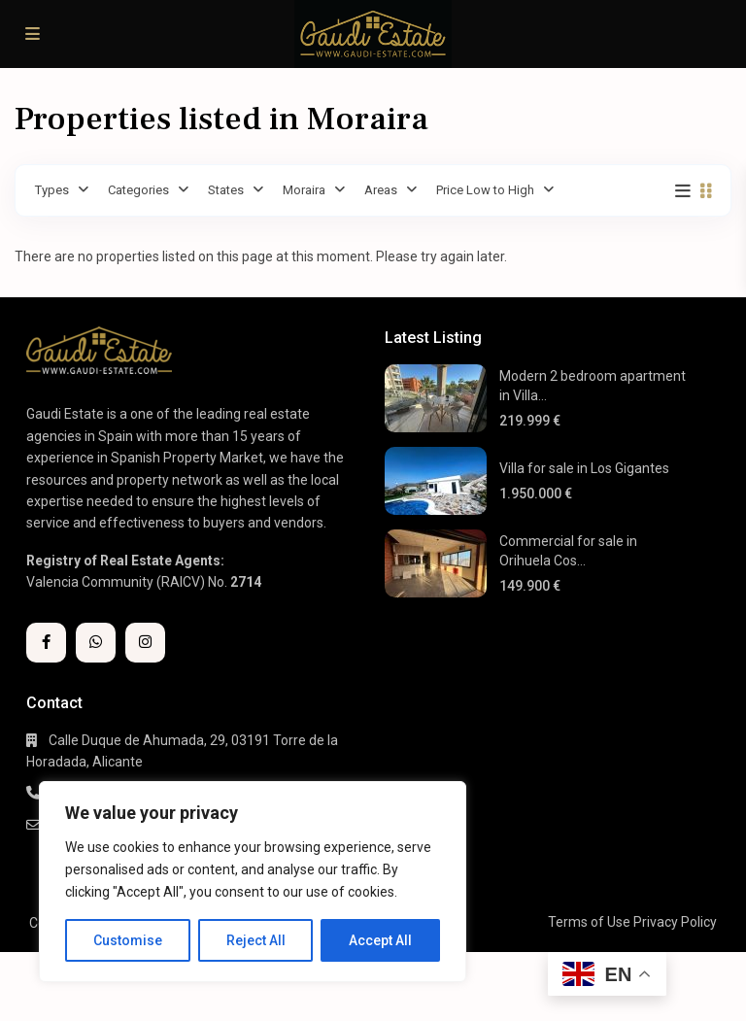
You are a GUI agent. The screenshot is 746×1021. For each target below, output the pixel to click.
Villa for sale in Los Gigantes (584, 468)
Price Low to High (485, 190)
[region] (252, 881)
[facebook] (46, 643)
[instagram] (145, 643)
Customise (127, 940)
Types (52, 190)
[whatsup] (96, 643)
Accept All (380, 940)
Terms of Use (589, 922)
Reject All (256, 940)
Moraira (304, 190)
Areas (380, 190)
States (226, 190)
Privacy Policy (675, 922)
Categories (138, 190)
